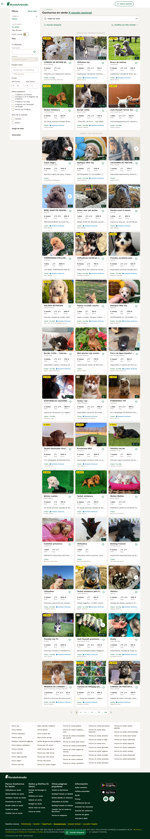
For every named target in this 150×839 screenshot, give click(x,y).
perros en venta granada (98, 747)
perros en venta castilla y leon (73, 731)
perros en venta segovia (98, 751)
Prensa (77, 799)
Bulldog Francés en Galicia (62, 805)
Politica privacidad (82, 791)
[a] (32, 142)
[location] (25, 108)
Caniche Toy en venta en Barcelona (61, 810)
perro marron (17, 753)
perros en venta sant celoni (125, 736)
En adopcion (30, 30)
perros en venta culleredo (124, 740)
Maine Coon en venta (37, 808)
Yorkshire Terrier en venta (15, 798)
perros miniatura (18, 734)
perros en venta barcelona (99, 726)
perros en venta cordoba (98, 755)
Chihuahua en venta (13, 790)
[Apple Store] (108, 792)
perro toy (15, 726)
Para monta (18, 35)
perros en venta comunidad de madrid (74, 737)
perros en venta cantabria (73, 763)
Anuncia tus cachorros (83, 811)
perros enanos (17, 749)
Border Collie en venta (14, 805)
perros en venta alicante (98, 763)
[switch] (26, 43)
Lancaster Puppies (90, 824)
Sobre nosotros (81, 787)
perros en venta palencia (124, 743)
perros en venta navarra (72, 755)
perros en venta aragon (46, 765)
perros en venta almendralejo (126, 732)
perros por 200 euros (45, 753)
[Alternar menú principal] (2, 4)
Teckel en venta (11, 809)
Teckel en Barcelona (60, 790)
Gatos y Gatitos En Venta (39, 785)
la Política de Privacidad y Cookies (29, 832)
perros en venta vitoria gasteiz (123, 727)
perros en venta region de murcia (73, 751)
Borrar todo (32, 11)
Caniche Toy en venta (13, 813)
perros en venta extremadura (74, 746)
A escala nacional (80, 12)
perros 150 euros (44, 761)
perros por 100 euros (45, 757)
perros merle (17, 737)
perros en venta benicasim (124, 759)
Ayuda (77, 795)
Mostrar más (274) (31, 96)
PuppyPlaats (47, 824)
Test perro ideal (81, 818)
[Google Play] (108, 785)
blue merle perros (44, 737)
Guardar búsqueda (52, 25)
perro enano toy (43, 734)
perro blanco (17, 730)
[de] (18, 142)
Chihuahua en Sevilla (60, 802)
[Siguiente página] (111, 712)
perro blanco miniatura (21, 745)
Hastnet (36, 824)
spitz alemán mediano (46, 726)
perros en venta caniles (123, 751)
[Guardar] (70, 63)
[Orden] (124, 25)
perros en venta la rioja (98, 740)
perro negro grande (19, 757)
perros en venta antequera (125, 747)
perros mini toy (18, 765)
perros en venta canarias (98, 759)
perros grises (42, 730)
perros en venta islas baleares (97, 731)
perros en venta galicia (72, 726)
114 (106, 712)
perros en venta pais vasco (73, 742)
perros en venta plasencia (124, 755)
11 (99, 712)
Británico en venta (36, 796)
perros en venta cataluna (73, 759)
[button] (58, 149)
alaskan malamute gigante (22, 741)
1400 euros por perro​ (45, 749)
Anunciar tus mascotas (84, 807)
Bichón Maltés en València (62, 798)
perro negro (16, 761)
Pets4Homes (26, 824)
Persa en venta (34, 811)
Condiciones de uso (82, 803)
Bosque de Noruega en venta (37, 791)
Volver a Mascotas (19, 16)
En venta (17, 30)
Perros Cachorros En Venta (14, 785)
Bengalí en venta (35, 804)
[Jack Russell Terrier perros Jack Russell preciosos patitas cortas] (91, 625)
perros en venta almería (98, 736)
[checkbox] (13, 57)
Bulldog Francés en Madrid (62, 794)
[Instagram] (111, 798)
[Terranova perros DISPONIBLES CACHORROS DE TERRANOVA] (58, 387)
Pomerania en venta (13, 802)
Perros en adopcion (59, 815)
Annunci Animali (74, 824)
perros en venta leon (97, 743)
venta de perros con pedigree (49, 741)
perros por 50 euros (45, 745)
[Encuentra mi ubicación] (34, 108)
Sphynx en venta (35, 800)
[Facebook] (105, 798)
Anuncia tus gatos (82, 815)
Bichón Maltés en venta (14, 794)
